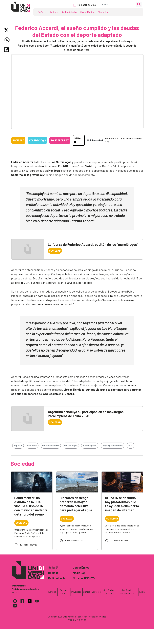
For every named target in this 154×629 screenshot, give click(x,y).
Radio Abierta (69, 12)
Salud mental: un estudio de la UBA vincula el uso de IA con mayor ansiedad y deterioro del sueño (30, 506)
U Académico (87, 12)
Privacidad (76, 591)
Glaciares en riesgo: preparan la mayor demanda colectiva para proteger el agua (76, 504)
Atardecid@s (37, 140)
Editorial (52, 591)
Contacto (96, 591)
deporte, (18, 445)
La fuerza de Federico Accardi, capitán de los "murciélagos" (93, 244)
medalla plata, (89, 445)
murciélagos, (71, 445)
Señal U (42, 12)
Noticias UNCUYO (84, 578)
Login (142, 591)
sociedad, (32, 445)
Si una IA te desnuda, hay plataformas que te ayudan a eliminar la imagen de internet (122, 504)
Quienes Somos (64, 592)
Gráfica (86, 591)
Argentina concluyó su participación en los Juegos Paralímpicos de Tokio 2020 (85, 414)
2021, (130, 445)
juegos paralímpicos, (112, 445)
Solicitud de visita (109, 592)
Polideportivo (60, 140)
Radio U (54, 12)
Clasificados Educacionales (127, 592)
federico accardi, (50, 445)
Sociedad (18, 140)
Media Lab (103, 12)
